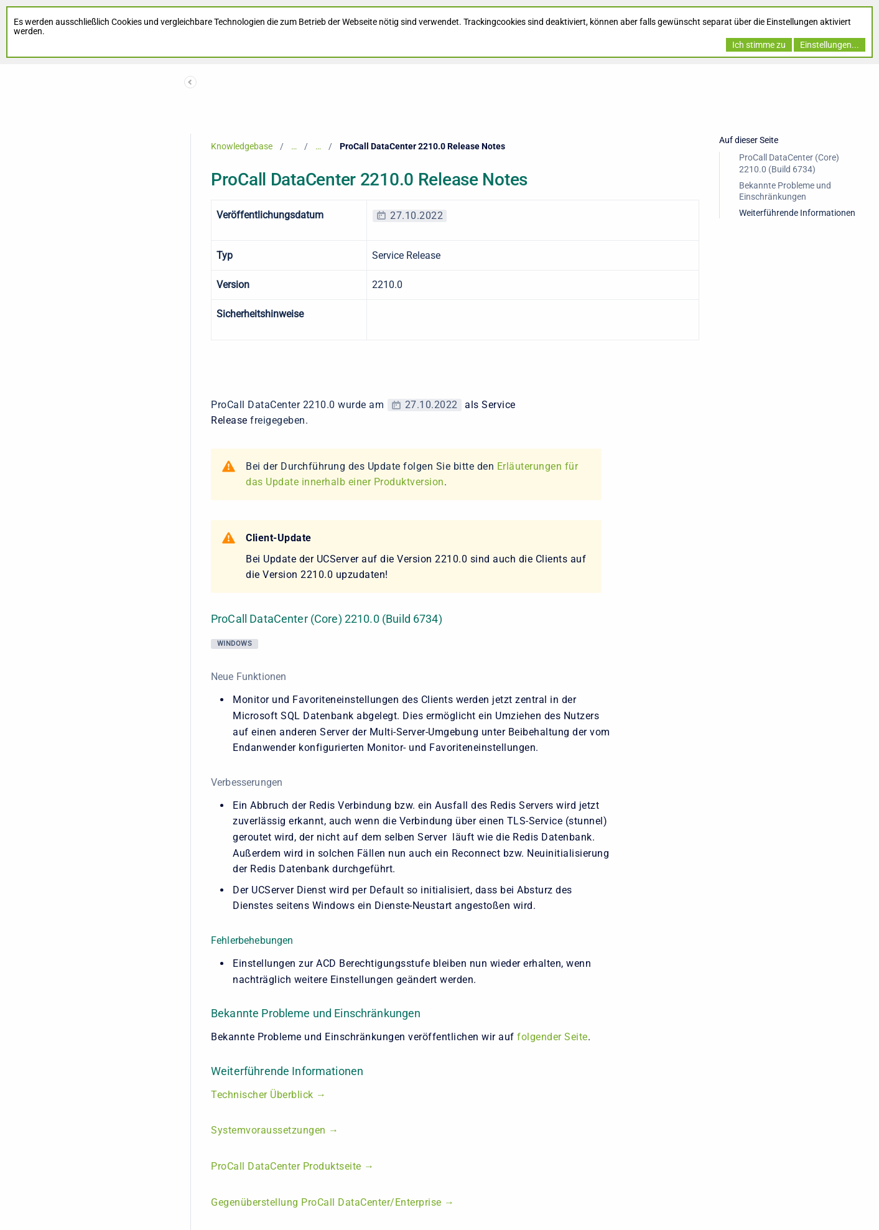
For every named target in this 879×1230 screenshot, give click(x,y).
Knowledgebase (241, 146)
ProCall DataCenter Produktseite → (292, 1166)
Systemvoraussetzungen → (275, 1130)
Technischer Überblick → (270, 1095)
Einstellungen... (829, 45)
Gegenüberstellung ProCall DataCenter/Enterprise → (334, 1202)
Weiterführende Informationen (797, 213)
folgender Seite (552, 1037)
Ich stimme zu (759, 45)
